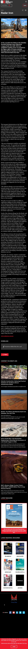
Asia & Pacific (20, 550)
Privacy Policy (14, 602)
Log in (25, 5)
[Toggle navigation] (26, 2)
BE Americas (8, 550)
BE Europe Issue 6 (8, 581)
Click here (24, 643)
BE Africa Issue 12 (20, 566)
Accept (14, 646)
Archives (20, 581)
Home (2, 10)
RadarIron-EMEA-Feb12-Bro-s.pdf (12, 347)
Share (4, 354)
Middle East (8, 566)
